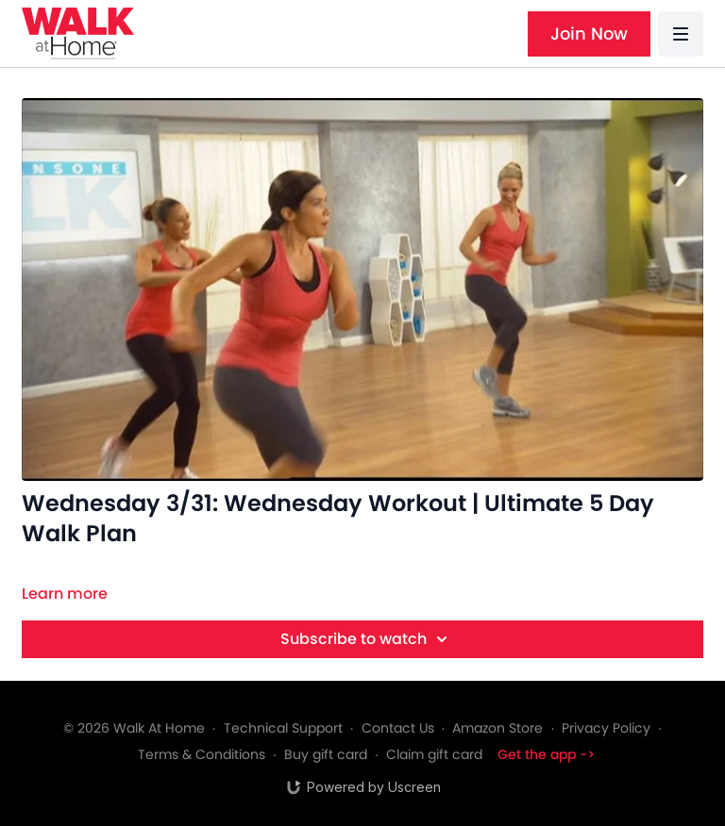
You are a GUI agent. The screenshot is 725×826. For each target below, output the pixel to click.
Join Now (589, 33)
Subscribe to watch (366, 639)
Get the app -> (546, 754)
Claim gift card (434, 754)
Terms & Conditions (201, 754)
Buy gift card (325, 754)
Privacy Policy (606, 728)
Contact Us (398, 728)
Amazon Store (497, 728)
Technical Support (283, 728)
